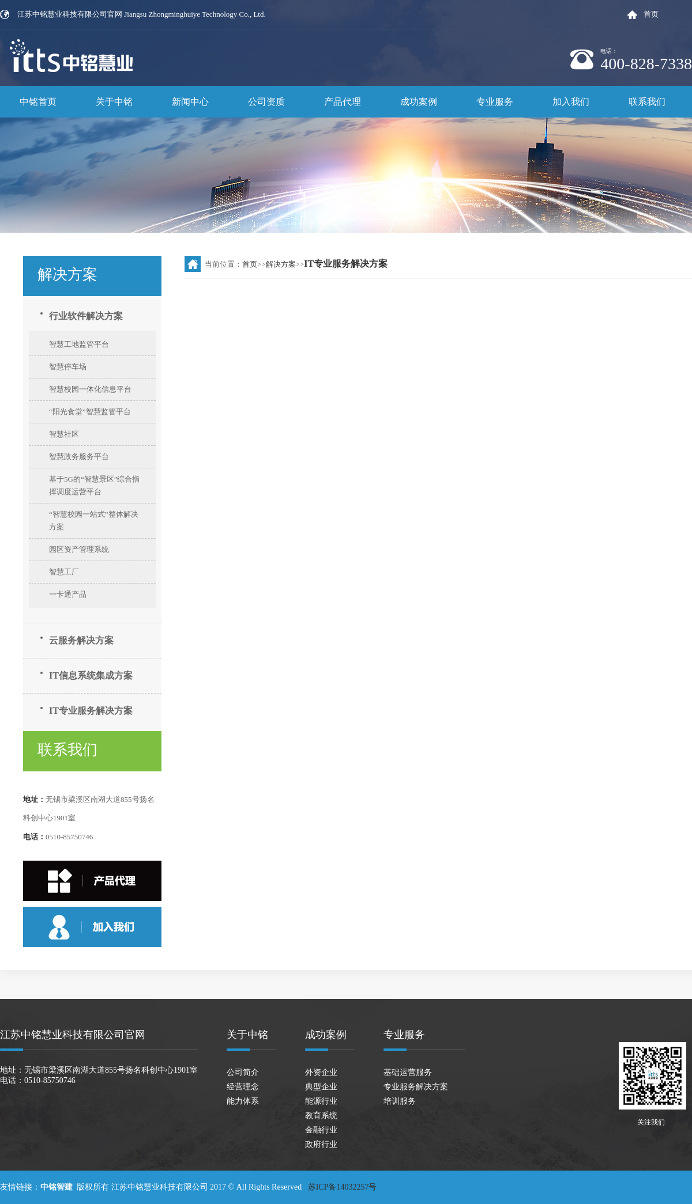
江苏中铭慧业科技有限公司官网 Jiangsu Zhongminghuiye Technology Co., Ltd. (141, 14)
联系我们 (647, 102)
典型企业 (321, 1086)
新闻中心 (190, 102)
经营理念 (243, 1086)
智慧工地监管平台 (79, 344)
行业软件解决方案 (86, 316)
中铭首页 (38, 102)
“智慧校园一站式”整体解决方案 (93, 520)
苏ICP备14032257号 (343, 1187)
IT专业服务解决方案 (91, 710)
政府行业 (321, 1144)
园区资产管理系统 (79, 549)
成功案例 (418, 102)
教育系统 (321, 1115)
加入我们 (570, 102)
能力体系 (243, 1101)
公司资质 (266, 102)
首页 (651, 14)
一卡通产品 (67, 594)
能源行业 (321, 1101)
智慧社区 (64, 434)
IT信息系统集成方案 (91, 675)
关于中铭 (114, 102)
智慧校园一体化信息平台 (90, 389)
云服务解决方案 (81, 640)
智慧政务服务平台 (79, 456)
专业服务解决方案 (415, 1086)
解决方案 (281, 264)
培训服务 (399, 1101)
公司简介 (243, 1072)
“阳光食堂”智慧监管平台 (90, 411)
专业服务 (494, 102)
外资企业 (321, 1072)
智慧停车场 (67, 366)
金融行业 (321, 1130)
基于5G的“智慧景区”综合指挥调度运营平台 (94, 485)
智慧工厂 (64, 571)
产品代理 (342, 102)
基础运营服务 (407, 1072)
